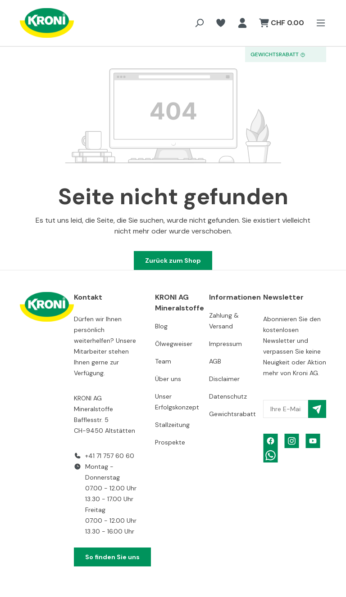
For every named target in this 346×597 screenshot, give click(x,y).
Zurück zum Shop (173, 260)
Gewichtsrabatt (232, 414)
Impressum (225, 344)
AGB (215, 361)
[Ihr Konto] (242, 23)
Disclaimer (224, 379)
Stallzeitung (172, 425)
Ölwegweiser (173, 344)
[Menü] (318, 23)
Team (163, 361)
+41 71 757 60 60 (109, 456)
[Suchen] (199, 23)
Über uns (168, 379)
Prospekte (170, 442)
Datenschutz (228, 396)
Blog (161, 326)
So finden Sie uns (112, 557)
